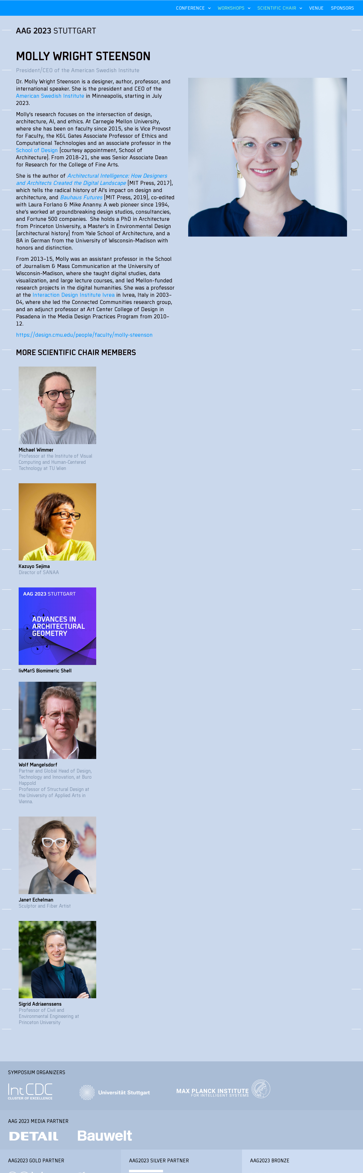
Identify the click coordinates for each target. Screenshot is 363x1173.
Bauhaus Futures (81, 197)
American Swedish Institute (50, 95)
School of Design (37, 150)
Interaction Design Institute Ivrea (74, 294)
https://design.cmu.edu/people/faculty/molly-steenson (84, 334)
